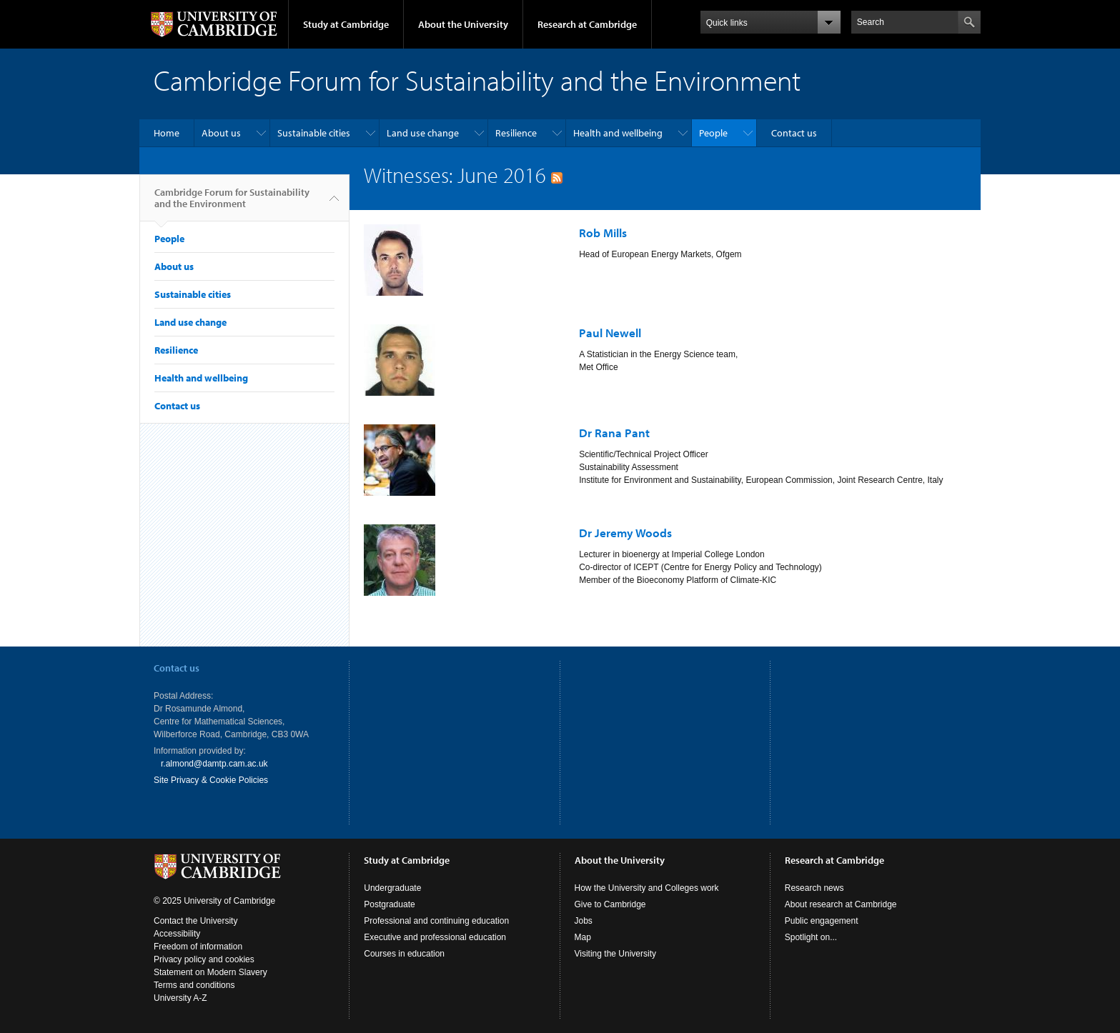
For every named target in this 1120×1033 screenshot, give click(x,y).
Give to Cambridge (610, 904)
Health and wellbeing (618, 132)
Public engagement (821, 921)
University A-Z (180, 998)
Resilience (516, 132)
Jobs (584, 921)
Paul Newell (610, 332)
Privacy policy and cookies (204, 959)
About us (221, 132)
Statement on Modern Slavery (210, 972)
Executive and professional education (435, 937)
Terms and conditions (194, 985)
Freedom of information (198, 947)
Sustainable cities (313, 132)
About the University (463, 24)
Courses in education (404, 954)
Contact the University (195, 921)
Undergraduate (392, 888)
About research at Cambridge (841, 904)
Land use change (423, 132)
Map (583, 937)
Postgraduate (389, 904)
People (713, 132)
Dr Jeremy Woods (625, 532)
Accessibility (177, 934)
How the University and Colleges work (647, 888)
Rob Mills (603, 232)
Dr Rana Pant (614, 432)
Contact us (794, 132)
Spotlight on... (811, 937)
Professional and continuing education (436, 921)
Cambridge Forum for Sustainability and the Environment (231, 203)
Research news (814, 888)
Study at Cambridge (346, 24)
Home (166, 132)
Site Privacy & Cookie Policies (211, 780)
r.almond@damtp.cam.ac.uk (214, 764)
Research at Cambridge (587, 24)
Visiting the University (616, 954)
